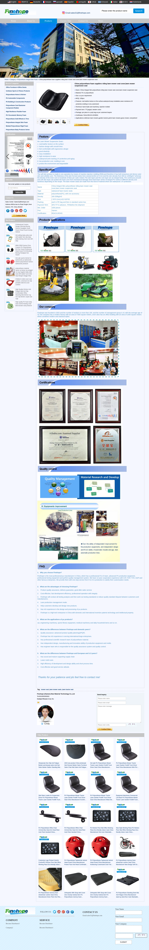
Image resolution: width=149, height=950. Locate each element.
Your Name (119, 909)
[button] (146, 50)
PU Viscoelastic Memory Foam (16, 115)
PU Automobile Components (15, 98)
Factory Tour (65, 21)
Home (13, 21)
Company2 (9, 928)
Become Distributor (46, 923)
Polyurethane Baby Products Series (18, 129)
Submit (123, 942)
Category (13, 79)
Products (48, 21)
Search (138, 11)
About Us (31, 21)
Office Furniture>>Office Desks (16, 87)
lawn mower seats (56, 689)
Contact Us (83, 21)
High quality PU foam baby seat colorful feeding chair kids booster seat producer (23, 303)
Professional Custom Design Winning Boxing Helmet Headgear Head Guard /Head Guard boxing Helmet (23, 228)
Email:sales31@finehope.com (77, 13)
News (100, 21)
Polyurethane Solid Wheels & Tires (17, 119)
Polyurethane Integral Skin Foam (27, 79)
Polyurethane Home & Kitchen (16, 94)
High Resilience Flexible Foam (16, 111)
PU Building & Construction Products (18, 102)
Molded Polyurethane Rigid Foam (17, 126)
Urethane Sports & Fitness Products (18, 91)
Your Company (121, 924)
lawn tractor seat (67, 689)
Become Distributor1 (46, 928)
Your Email (119, 916)
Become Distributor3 (13, 923)
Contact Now (19, 215)
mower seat (45, 689)
